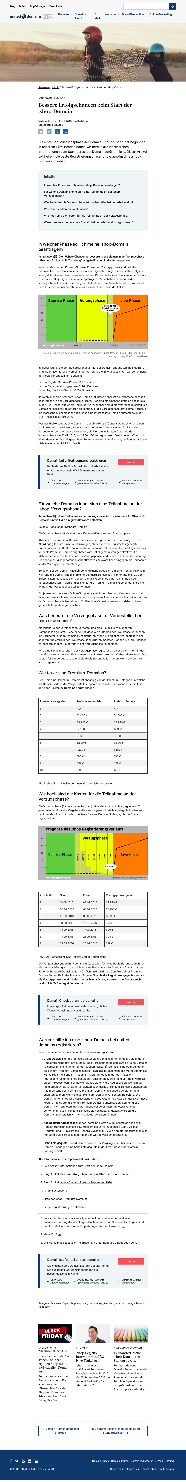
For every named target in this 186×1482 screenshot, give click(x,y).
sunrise (120, 1303)
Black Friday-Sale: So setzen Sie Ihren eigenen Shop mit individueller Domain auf (53, 1363)
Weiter (131, 462)
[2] (56, 516)
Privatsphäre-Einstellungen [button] (158, 1468)
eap (79, 1303)
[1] (55, 256)
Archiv (55, 87)
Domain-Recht (80, 16)
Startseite (44, 87)
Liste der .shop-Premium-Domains (65, 1198)
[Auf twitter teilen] (48, 131)
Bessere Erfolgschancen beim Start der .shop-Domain (94, 1174)
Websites (111, 14)
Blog (12, 6)
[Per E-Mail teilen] (40, 131)
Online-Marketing (161, 14)
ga (100, 1303)
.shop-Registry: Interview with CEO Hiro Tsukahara (90, 1356)
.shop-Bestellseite (55, 1190)
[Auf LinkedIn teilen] (64, 131)
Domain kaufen (119, 1460)
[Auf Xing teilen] (56, 131)
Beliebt (22, 6)
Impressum (133, 1468)
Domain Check (100, 1460)
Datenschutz (117, 1468)
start (111, 1303)
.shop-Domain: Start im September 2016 (86, 1182)
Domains (64, 14)
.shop (72, 1303)
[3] (105, 1066)
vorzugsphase (133, 1303)
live (106, 1303)
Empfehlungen (38, 6)
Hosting (169, 1460)
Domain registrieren (142, 1460)
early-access (90, 1303)
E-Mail (97, 16)
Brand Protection (133, 14)
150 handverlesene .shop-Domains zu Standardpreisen (127, 1356)
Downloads (55, 6)
